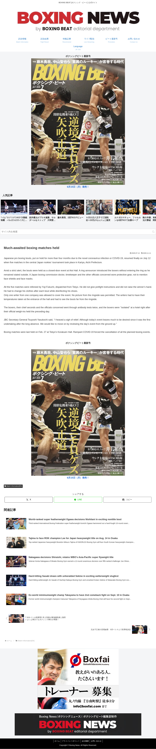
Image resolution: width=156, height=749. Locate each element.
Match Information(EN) (13, 486)
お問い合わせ (97, 741)
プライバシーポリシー (70, 741)
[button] (151, 211)
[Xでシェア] (29, 500)
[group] (14, 211)
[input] (78, 232)
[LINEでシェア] (78, 500)
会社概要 (85, 741)
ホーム (56, 741)
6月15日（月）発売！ (78, 187)
